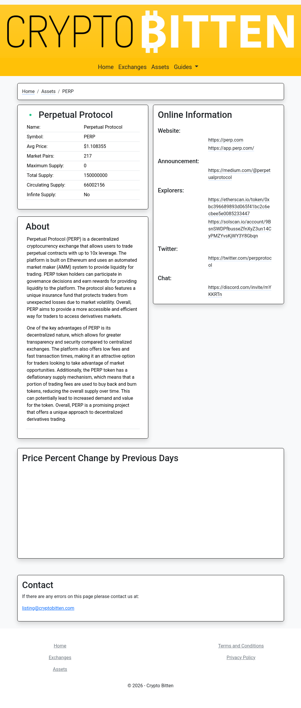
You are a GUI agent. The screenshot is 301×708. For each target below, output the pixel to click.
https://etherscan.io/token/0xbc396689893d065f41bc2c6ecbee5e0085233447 (239, 206)
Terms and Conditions (241, 646)
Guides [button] (183, 66)
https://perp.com (225, 140)
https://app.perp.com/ (231, 148)
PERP (68, 91)
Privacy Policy (241, 657)
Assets (160, 66)
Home (106, 66)
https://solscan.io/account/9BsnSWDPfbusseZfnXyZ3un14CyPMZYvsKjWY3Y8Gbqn (239, 229)
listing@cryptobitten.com (48, 608)
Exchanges (132, 66)
